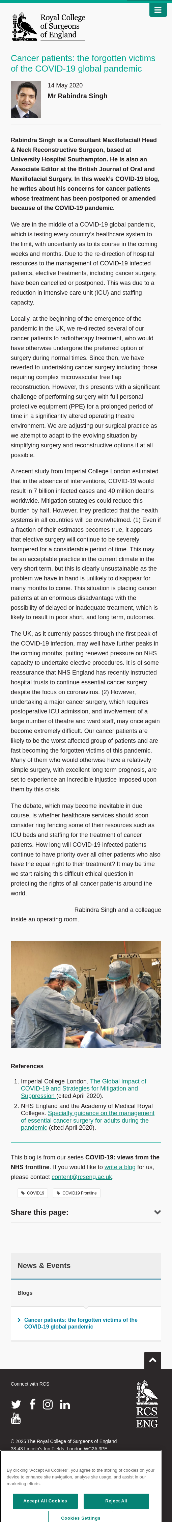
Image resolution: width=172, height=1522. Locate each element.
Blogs (25, 1293)
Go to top (152, 1357)
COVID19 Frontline (76, 1193)
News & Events (44, 1265)
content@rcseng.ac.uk (82, 1177)
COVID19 (32, 1193)
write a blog (120, 1167)
